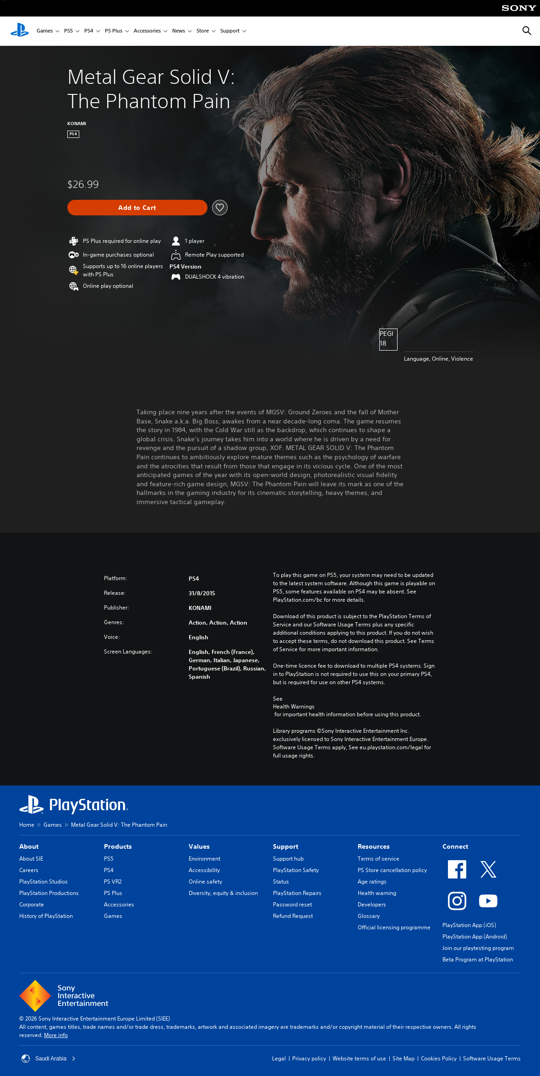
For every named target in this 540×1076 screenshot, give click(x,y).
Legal (279, 1058)
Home (26, 825)
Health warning (377, 893)
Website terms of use (359, 1058)
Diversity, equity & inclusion (223, 893)
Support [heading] (285, 846)
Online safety (205, 881)
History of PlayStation (46, 916)
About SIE (31, 858)
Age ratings (372, 881)
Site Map (404, 1058)
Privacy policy (309, 1058)
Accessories (147, 31)
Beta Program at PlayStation (477, 959)
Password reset (292, 904)
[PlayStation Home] (19, 31)
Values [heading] (199, 846)
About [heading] (28, 846)
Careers (28, 870)
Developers (372, 904)
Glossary (369, 916)
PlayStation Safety (296, 870)
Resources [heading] (374, 846)
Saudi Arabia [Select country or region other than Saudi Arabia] (48, 1058)
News (178, 31)
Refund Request (293, 916)
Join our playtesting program (478, 948)
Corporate (31, 904)
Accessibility (204, 870)
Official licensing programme (394, 927)
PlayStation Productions (49, 893)
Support (230, 31)
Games (45, 31)
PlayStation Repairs (297, 893)
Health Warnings (294, 706)
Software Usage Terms (492, 1058)
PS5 (68, 31)
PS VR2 (112, 881)
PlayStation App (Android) (474, 936)
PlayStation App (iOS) (469, 925)
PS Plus (113, 31)
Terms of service (378, 858)
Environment (204, 858)
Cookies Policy (439, 1058)
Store (202, 31)
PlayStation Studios (43, 881)
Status (281, 881)
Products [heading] (118, 846)
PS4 (88, 31)
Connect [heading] (455, 846)
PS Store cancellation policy (392, 870)
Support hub (288, 858)
